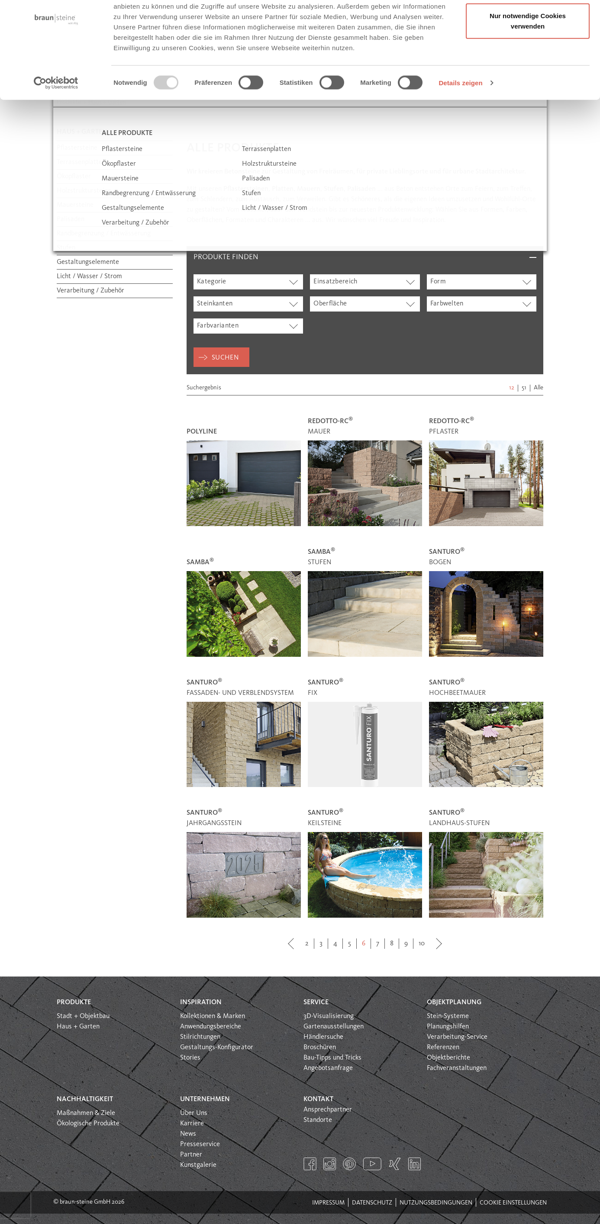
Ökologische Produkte (88, 1123)
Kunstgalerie (198, 1165)
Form (438, 281)
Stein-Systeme (448, 1016)
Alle (538, 388)
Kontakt (318, 1099)
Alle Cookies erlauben (528, 22)
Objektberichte (448, 1057)
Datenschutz (372, 1203)
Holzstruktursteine (84, 190)
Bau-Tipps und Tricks (332, 1057)
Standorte (317, 1120)
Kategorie (211, 281)
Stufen (66, 247)
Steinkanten (214, 303)
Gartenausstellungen (333, 1026)
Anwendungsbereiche (210, 1026)
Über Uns (193, 1113)
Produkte (74, 1002)
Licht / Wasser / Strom (89, 276)
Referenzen (443, 1047)
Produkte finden (226, 257)
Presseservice (200, 1144)
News (188, 1134)
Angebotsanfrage (328, 1068)
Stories (190, 1057)
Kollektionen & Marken (212, 1016)
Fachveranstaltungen (457, 1068)
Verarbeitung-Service (457, 1037)
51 (524, 388)
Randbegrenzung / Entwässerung (104, 233)
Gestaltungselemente (88, 262)
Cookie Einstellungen (513, 1203)
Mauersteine (75, 205)
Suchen (225, 357)
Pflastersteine (77, 148)
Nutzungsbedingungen (436, 1203)
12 (511, 388)
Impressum (328, 1203)
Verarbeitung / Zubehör (90, 290)
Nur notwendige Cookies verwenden (528, 56)
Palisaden (70, 219)
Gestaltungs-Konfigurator (216, 1047)
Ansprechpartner (327, 1109)
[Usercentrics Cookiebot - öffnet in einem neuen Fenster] (56, 118)
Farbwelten (447, 303)
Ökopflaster (74, 176)
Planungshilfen (448, 1026)
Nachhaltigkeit (85, 1099)
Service (316, 1002)
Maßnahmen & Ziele (86, 1113)
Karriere (192, 1123)
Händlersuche (323, 1037)
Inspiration (201, 1002)
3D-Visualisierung (328, 1016)
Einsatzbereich (335, 281)
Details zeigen (460, 118)
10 (422, 943)
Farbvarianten (218, 325)
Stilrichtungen (200, 1037)
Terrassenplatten (81, 162)
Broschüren (319, 1047)
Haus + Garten (78, 1026)
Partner (191, 1154)
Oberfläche (330, 303)
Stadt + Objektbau (83, 1016)
